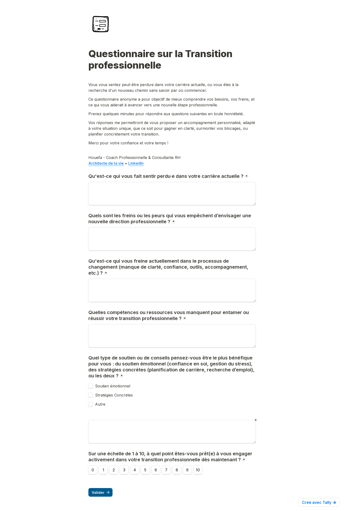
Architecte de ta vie (106, 163)
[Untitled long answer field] (172, 431)
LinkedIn (136, 163)
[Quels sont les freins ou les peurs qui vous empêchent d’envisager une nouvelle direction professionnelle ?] (172, 239)
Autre (100, 404)
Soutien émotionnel (112, 386)
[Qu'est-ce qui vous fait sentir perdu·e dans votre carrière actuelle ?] (172, 193)
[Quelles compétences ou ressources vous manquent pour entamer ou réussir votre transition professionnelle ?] (172, 335)
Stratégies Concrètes (114, 395)
